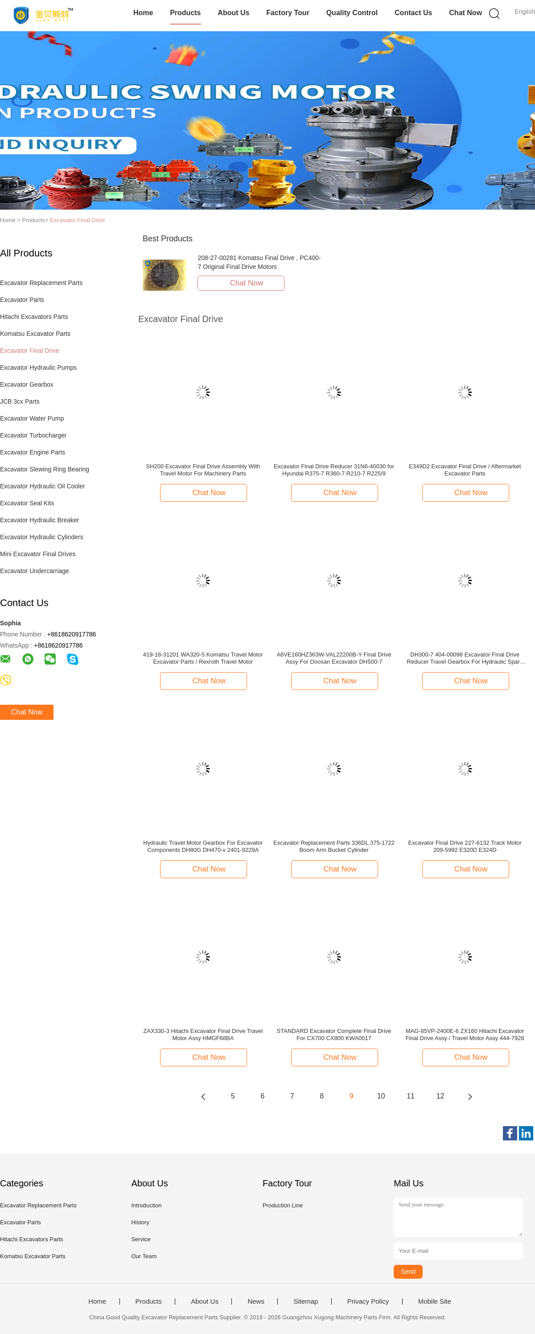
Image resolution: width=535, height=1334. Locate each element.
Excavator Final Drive (77, 220)
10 (381, 1096)
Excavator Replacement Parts (41, 282)
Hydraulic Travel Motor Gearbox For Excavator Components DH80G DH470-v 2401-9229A (203, 846)
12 (440, 1096)
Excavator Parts (22, 299)
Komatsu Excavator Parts (35, 333)
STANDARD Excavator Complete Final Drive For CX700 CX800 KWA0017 (334, 1034)
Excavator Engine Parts (32, 452)
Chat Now (465, 13)
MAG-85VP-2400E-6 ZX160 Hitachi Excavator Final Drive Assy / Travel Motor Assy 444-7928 (465, 1034)
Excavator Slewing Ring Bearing (44, 469)
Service (140, 1239)
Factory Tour (287, 13)
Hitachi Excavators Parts (34, 316)
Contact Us (413, 13)
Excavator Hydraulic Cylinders (41, 537)
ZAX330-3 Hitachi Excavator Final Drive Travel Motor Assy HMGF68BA (203, 1034)
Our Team (143, 1256)
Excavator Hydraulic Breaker (39, 520)
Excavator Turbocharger (33, 435)
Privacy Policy (368, 1301)
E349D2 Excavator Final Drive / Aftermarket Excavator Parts (465, 470)
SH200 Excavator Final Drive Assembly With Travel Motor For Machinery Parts (203, 470)
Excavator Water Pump (32, 418)
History (140, 1222)
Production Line (283, 1205)
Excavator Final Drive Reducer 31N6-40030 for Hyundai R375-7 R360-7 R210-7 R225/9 (334, 470)
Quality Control (352, 13)
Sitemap (305, 1301)
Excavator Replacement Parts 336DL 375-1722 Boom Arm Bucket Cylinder (334, 846)
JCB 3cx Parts (20, 401)
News (255, 1301)
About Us (233, 13)
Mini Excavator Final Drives (38, 554)
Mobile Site (434, 1301)
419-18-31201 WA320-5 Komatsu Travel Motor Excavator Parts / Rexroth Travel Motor (203, 658)
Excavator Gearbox (27, 384)
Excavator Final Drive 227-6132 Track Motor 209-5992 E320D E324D (465, 846)
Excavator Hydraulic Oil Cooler (42, 486)
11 (411, 1096)
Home (143, 13)
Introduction (146, 1205)
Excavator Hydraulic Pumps (38, 367)
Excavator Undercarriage (34, 570)
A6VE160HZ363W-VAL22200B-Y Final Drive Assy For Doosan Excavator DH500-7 (333, 658)
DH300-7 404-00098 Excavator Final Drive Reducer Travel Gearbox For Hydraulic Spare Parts (465, 658)
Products (185, 13)
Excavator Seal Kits (27, 503)
